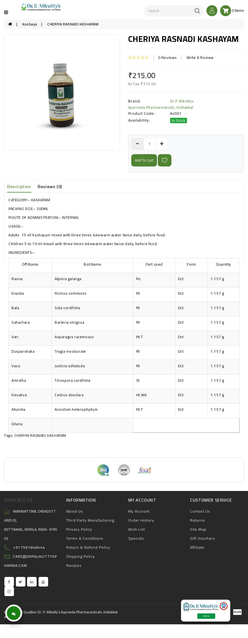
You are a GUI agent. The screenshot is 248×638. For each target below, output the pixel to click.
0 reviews (167, 57)
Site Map (198, 529)
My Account (139, 511)
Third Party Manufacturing (90, 520)
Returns (197, 520)
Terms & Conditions (84, 538)
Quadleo (30, 612)
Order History (141, 520)
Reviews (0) (50, 186)
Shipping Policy (80, 556)
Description (19, 186)
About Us (74, 511)
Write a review (200, 57)
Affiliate (197, 547)
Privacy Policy (79, 529)
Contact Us (200, 511)
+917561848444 (29, 547)
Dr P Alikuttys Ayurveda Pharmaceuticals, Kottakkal (161, 104)
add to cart (144, 160)
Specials (136, 538)
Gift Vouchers (202, 538)
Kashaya (29, 24)
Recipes (73, 565)
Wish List (136, 529)
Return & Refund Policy (88, 547)
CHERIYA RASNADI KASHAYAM (72, 24)
